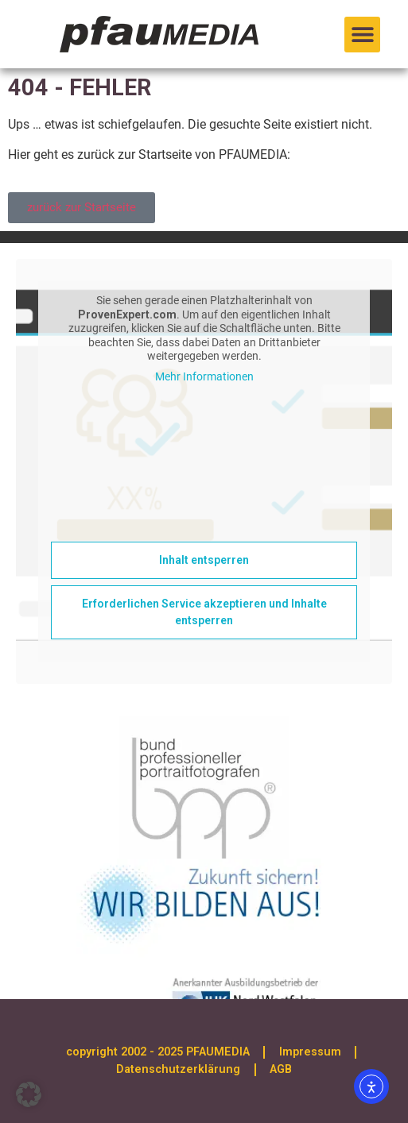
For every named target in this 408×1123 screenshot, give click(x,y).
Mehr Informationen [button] (204, 375)
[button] (362, 34)
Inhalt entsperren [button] (204, 560)
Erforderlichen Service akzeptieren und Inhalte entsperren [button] (204, 612)
